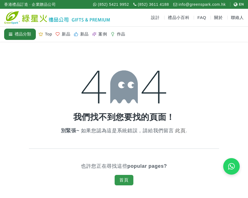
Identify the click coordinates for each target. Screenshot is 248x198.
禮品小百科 (179, 17)
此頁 (180, 130)
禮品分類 (20, 34)
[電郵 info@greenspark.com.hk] (199, 4)
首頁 (123, 180)
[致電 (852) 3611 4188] (151, 4)
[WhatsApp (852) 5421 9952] (111, 4)
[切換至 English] (237, 4)
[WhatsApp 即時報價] (231, 166)
